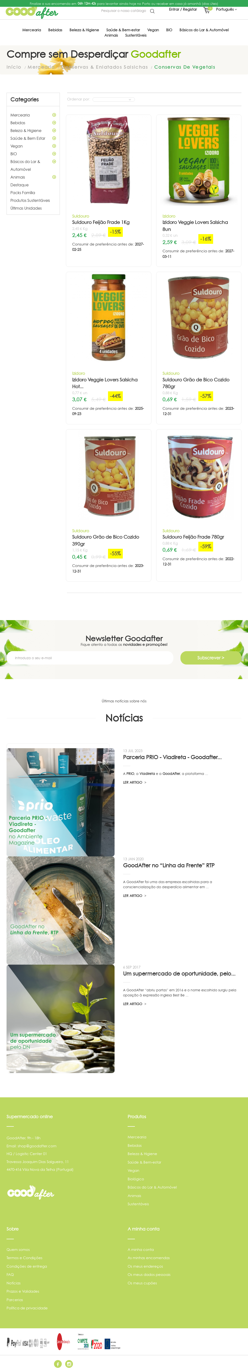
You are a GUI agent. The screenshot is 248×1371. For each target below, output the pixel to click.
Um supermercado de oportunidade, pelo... (179, 973)
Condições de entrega (27, 1266)
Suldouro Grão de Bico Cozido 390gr (105, 540)
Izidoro (169, 215)
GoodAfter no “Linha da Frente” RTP (169, 865)
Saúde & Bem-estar (144, 1162)
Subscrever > (210, 657)
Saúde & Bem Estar (33, 138)
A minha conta (141, 1249)
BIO (33, 153)
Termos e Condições (24, 1257)
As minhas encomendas (149, 1257)
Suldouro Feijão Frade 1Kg (101, 222)
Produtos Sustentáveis (30, 200)
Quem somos (18, 1249)
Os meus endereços (145, 1266)
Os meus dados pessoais (149, 1274)
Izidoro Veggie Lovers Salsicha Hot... (105, 383)
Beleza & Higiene (33, 130)
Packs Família (22, 192)
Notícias (14, 1282)
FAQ (10, 1274)
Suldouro (80, 215)
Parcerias (15, 1299)
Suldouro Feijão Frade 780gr (193, 537)
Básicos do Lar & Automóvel (33, 164)
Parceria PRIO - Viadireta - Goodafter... (172, 757)
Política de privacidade (27, 1307)
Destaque (19, 184)
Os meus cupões (142, 1282)
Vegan (33, 146)
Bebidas (33, 122)
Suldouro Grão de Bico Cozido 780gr (196, 383)
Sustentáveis (138, 1203)
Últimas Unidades (26, 207)
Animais (33, 177)
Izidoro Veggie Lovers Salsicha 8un (195, 225)
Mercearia (33, 115)
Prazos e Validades (23, 1291)
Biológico (136, 1178)
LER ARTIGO (134, 782)
